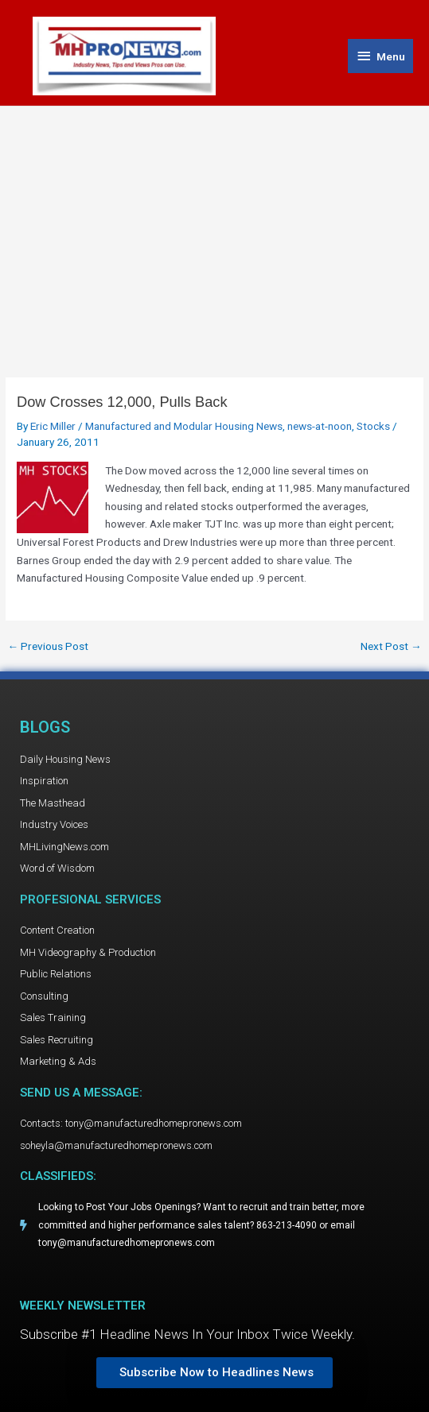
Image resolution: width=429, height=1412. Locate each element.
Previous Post (47, 646)
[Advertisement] (214, 225)
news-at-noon (319, 426)
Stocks (373, 426)
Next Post (391, 646)
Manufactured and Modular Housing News (184, 426)
